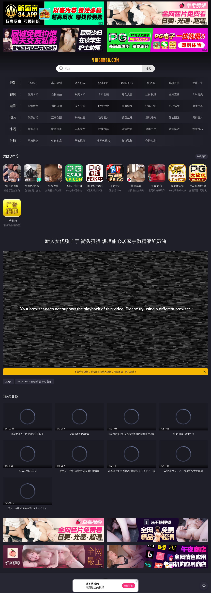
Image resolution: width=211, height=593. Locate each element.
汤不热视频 (103, 140)
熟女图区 (174, 117)
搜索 (148, 68)
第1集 (8, 381)
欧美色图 (80, 117)
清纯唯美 (150, 117)
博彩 (13, 82)
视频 (13, 94)
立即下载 (128, 585)
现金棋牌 (174, 83)
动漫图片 (103, 117)
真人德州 (56, 83)
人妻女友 (80, 129)
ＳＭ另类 (197, 94)
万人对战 (80, 83)
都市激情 (33, 129)
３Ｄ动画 (103, 94)
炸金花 (151, 83)
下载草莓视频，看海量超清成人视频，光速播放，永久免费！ (140, 372)
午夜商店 (56, 140)
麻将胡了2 (127, 83)
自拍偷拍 (56, 94)
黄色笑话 (174, 129)
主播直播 (174, 94)
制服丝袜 (127, 106)
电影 (13, 106)
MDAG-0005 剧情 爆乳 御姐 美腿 (34, 381)
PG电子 (33, 83)
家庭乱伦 (56, 129)
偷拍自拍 (56, 106)
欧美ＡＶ (80, 94)
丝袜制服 (150, 94)
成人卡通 (80, 106)
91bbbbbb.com (105, 60)
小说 (13, 129)
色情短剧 (150, 140)
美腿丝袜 (127, 117)
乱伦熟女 (174, 106)
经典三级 (150, 106)
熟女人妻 (127, 94)
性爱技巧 (197, 129)
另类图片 (197, 117)
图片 (13, 117)
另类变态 (197, 106)
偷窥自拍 (33, 117)
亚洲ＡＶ (33, 94)
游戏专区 (103, 83)
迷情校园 (127, 129)
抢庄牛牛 (197, 83)
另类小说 (150, 129)
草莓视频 (80, 140)
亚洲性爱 (33, 106)
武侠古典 (103, 129)
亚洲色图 (56, 117)
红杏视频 (127, 140)
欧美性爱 (103, 106)
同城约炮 (33, 140)
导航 (13, 140)
